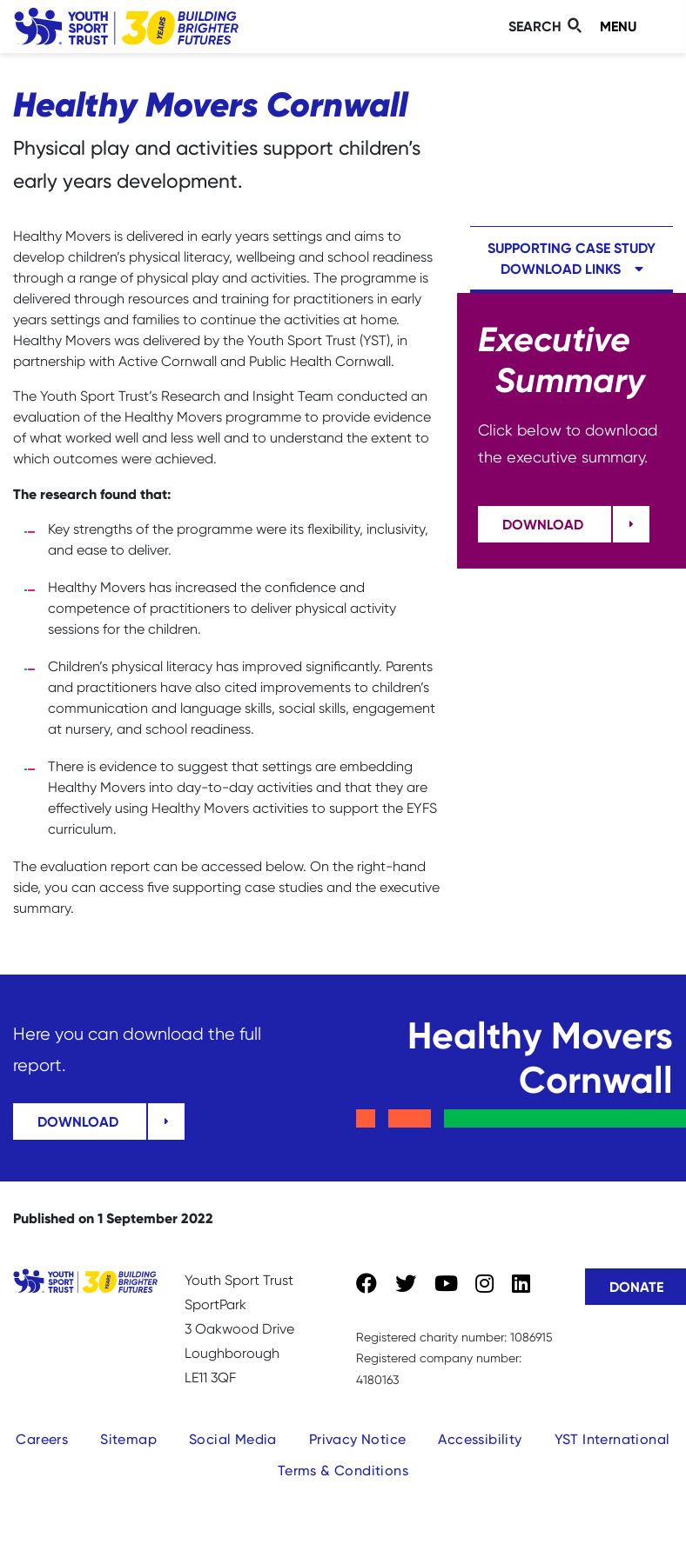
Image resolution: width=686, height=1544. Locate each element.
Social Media (233, 1439)
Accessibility (479, 1439)
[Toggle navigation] (632, 26)
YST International (612, 1439)
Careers (42, 1439)
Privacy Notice (358, 1439)
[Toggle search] (547, 26)
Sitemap (128, 1439)
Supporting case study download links (572, 258)
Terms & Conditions (343, 1470)
